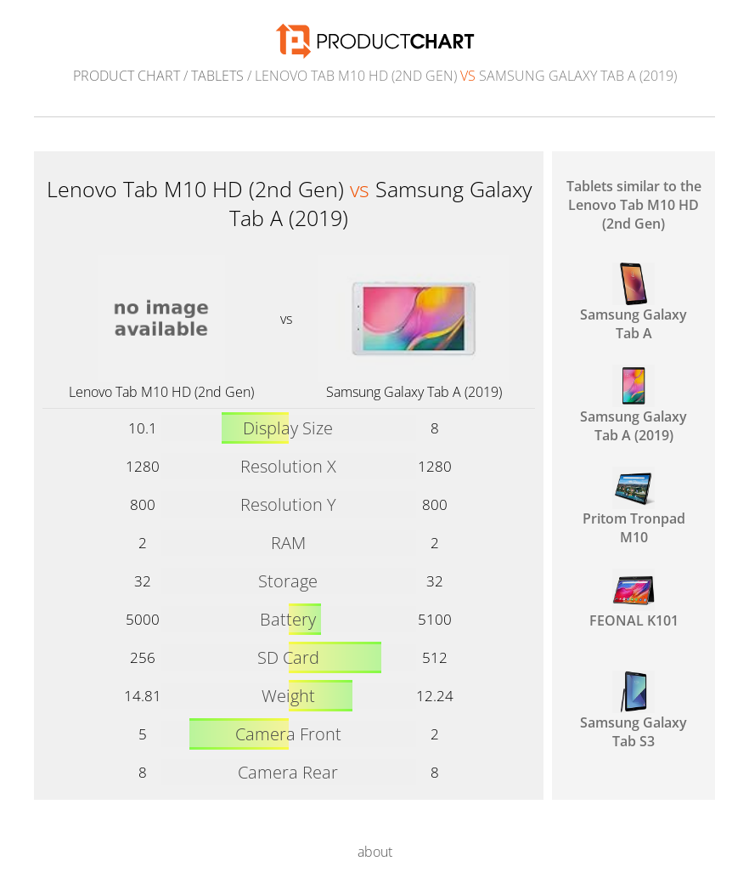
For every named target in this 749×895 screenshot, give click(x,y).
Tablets (217, 75)
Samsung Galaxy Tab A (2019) (414, 391)
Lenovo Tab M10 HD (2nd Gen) (161, 391)
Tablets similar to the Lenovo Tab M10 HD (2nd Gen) (633, 205)
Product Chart (126, 75)
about (375, 851)
